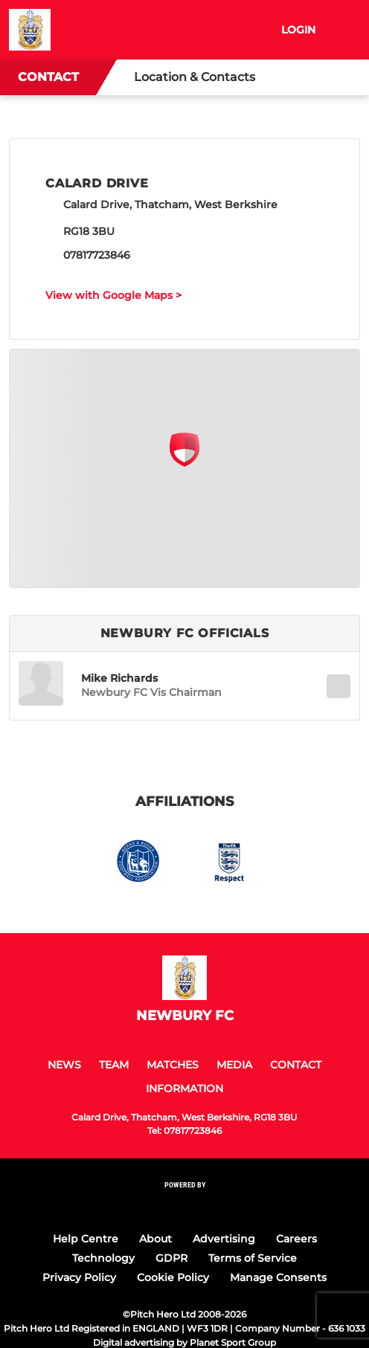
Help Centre (85, 1238)
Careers (296, 1238)
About (155, 1238)
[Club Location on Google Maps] (184, 463)
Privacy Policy (79, 1277)
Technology (103, 1258)
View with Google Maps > (113, 295)
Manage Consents (278, 1277)
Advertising (224, 1238)
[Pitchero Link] (184, 1205)
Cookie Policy (173, 1277)
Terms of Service (252, 1258)
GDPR (171, 1258)
